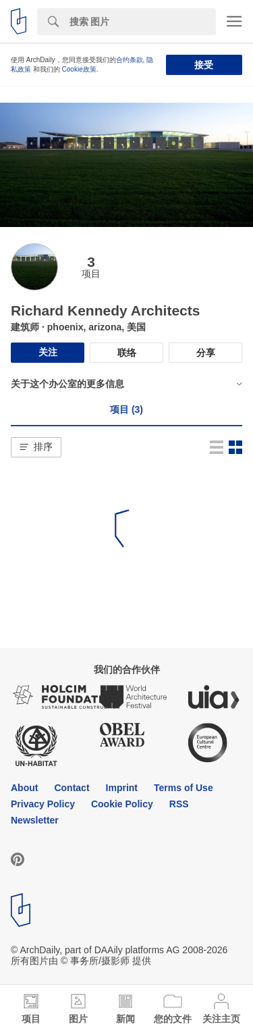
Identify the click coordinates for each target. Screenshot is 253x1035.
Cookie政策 (79, 69)
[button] (36, 447)
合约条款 (129, 60)
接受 (203, 64)
